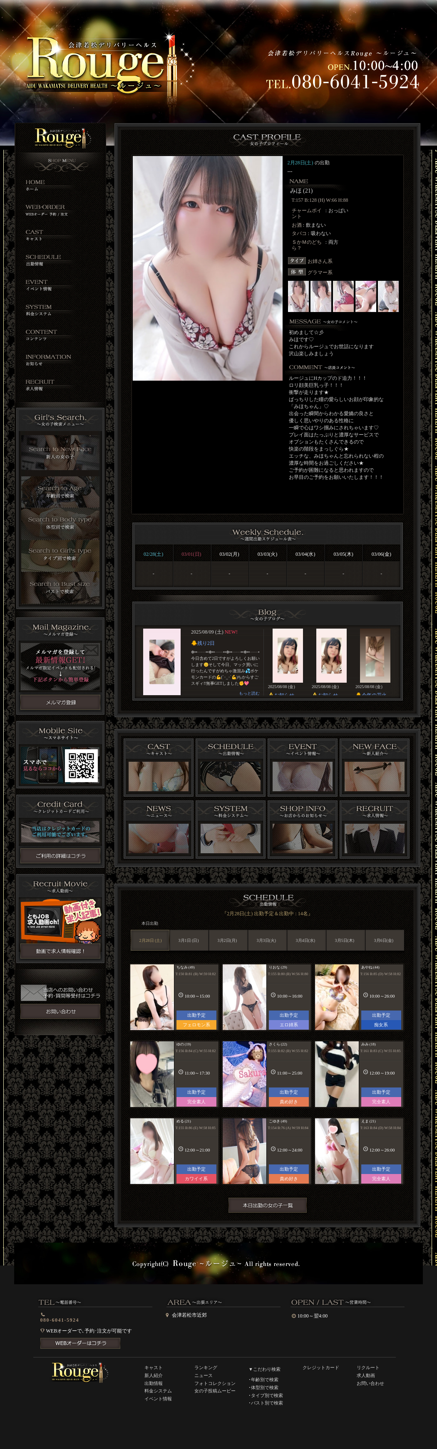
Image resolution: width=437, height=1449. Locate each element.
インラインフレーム (267, 662)
